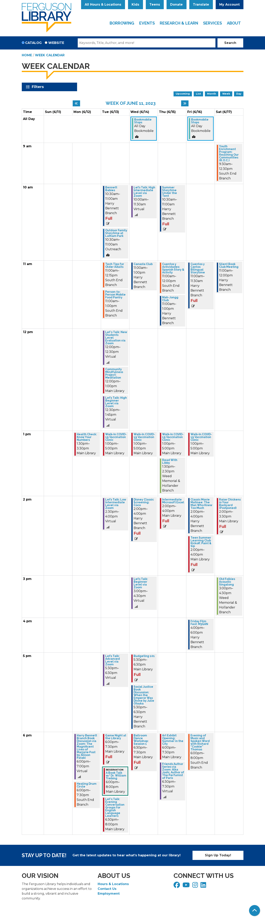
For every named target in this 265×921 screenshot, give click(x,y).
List (198, 93)
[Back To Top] (254, 910)
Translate (201, 4)
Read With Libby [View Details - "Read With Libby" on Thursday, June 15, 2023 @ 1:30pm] (169, 461)
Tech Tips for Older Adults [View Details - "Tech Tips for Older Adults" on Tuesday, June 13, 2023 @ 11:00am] (114, 265)
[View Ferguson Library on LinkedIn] (203, 886)
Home (27, 55)
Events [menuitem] (147, 23)
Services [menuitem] (212, 23)
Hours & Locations (113, 884)
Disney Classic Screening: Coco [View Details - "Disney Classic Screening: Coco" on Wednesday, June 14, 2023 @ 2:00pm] (144, 502)
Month (211, 93)
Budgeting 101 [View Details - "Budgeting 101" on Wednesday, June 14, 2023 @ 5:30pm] (144, 656)
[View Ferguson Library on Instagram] (195, 886)
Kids (135, 4)
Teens (154, 4)
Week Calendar (50, 55)
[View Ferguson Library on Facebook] (177, 886)
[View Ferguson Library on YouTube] (187, 886)
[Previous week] (76, 103)
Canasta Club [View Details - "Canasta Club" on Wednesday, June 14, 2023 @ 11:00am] (143, 264)
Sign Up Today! (218, 855)
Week (226, 93)
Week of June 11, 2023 (131, 103)
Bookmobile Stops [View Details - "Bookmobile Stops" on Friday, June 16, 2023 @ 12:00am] (199, 121)
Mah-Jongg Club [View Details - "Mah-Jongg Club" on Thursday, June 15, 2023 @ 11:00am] (170, 299)
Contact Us (107, 889)
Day (238, 93)
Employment (109, 893)
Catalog (33, 43)
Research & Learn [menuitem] (179, 23)
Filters (38, 87)
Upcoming (183, 93)
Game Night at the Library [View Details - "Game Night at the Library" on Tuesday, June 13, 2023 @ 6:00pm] (115, 737)
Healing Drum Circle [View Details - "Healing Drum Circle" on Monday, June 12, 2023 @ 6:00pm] (86, 785)
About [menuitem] (234, 23)
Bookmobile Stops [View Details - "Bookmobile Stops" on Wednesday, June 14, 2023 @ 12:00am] (143, 121)
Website (56, 43)
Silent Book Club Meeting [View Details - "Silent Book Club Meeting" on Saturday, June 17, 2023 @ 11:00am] (228, 265)
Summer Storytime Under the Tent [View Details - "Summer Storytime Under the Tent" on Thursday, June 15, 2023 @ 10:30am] (169, 191)
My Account (229, 4)
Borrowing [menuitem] (122, 23)
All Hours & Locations (103, 4)
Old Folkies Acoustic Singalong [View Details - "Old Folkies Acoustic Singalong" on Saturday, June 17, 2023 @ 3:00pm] (227, 582)
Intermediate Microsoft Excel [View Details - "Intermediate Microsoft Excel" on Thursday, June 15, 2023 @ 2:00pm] (173, 501)
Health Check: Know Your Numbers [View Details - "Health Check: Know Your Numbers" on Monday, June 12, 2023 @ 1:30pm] (87, 437)
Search (230, 43)
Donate (176, 4)
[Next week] (185, 103)
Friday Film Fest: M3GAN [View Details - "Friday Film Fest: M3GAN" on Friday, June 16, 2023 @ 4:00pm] (199, 622)
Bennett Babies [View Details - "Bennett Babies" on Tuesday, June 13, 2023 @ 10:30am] (111, 189)
